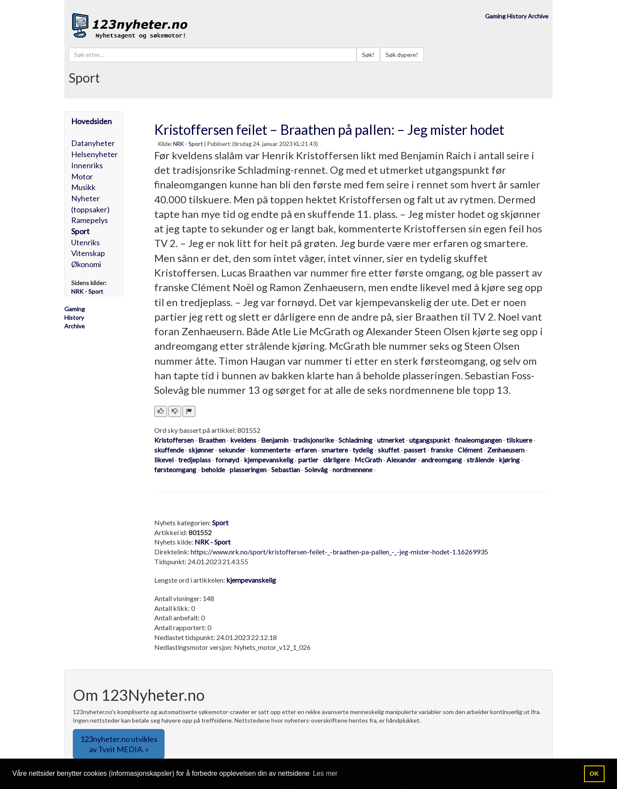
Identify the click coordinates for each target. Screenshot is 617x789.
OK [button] (594, 773)
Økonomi (86, 264)
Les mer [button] (325, 773)
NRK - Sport (188, 143)
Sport (80, 231)
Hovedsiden (91, 121)
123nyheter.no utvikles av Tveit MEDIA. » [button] (118, 744)
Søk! (368, 54)
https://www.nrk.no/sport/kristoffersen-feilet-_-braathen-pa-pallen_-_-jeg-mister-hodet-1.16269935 (339, 552)
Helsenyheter (94, 154)
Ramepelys (89, 220)
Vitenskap (88, 253)
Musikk (83, 187)
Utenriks (85, 242)
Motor (82, 176)
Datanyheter (93, 143)
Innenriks (87, 165)
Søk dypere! (402, 54)
